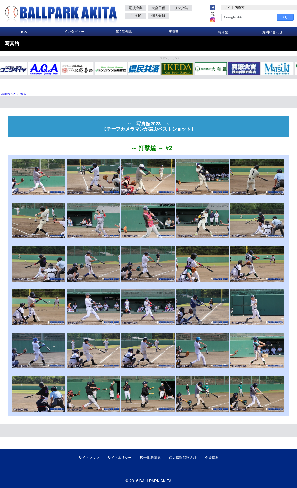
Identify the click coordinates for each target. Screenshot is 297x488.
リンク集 (181, 8)
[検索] (247, 17)
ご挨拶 (136, 16)
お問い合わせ (272, 32)
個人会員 (158, 16)
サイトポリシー (119, 458)
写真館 (223, 32)
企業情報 (212, 458)
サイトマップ (89, 458)
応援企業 (136, 8)
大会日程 (158, 8)
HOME (25, 32)
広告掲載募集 (150, 458)
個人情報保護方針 (183, 458)
